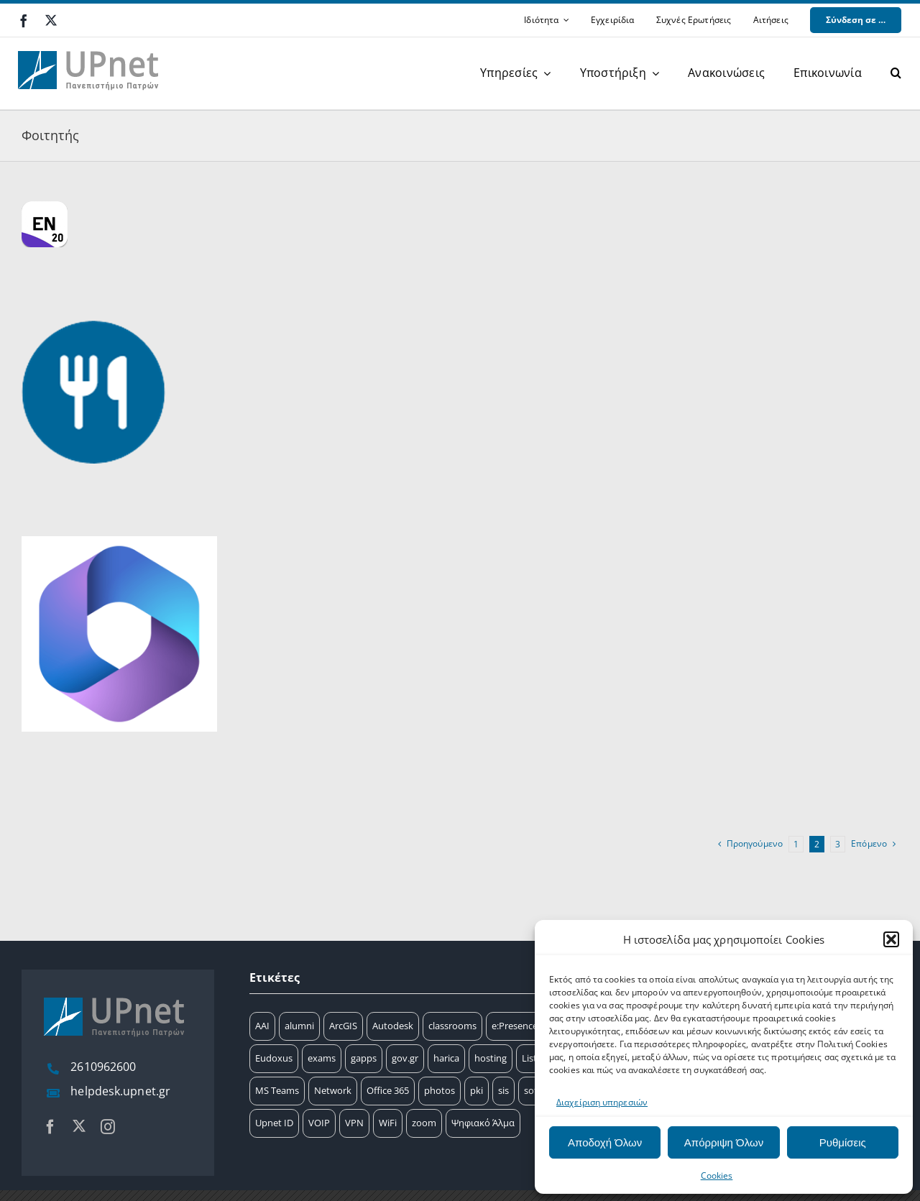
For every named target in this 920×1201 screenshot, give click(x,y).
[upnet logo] (89, 42)
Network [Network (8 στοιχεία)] (332, 1090)
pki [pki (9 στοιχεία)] (476, 1090)
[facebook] (23, 20)
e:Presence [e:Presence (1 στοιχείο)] (515, 1025)
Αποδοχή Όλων (605, 1142)
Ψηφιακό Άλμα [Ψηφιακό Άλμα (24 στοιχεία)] (483, 1122)
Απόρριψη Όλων (723, 1142)
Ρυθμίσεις (842, 1142)
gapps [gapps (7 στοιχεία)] (364, 1058)
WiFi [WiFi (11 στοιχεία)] (388, 1122)
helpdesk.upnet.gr (120, 1091)
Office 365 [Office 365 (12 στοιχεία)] (388, 1090)
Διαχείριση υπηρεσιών (602, 1102)
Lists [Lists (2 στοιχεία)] (531, 1058)
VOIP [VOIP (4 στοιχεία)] (319, 1122)
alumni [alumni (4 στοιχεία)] (299, 1025)
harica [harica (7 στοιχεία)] (446, 1058)
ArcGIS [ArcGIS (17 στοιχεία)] (343, 1025)
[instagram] (108, 1127)
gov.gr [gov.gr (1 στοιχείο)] (405, 1058)
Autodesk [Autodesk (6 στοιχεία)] (392, 1025)
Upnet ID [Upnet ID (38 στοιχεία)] (274, 1122)
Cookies (717, 1175)
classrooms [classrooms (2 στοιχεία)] (452, 1025)
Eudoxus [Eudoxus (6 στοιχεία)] (274, 1058)
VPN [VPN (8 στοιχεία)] (354, 1122)
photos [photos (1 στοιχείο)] (439, 1090)
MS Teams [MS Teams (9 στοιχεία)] (277, 1090)
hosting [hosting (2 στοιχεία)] (490, 1058)
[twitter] (51, 20)
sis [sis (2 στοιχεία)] (503, 1090)
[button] (891, 939)
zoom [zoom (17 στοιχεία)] (424, 1122)
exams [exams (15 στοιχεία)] (322, 1058)
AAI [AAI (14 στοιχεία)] (262, 1025)
